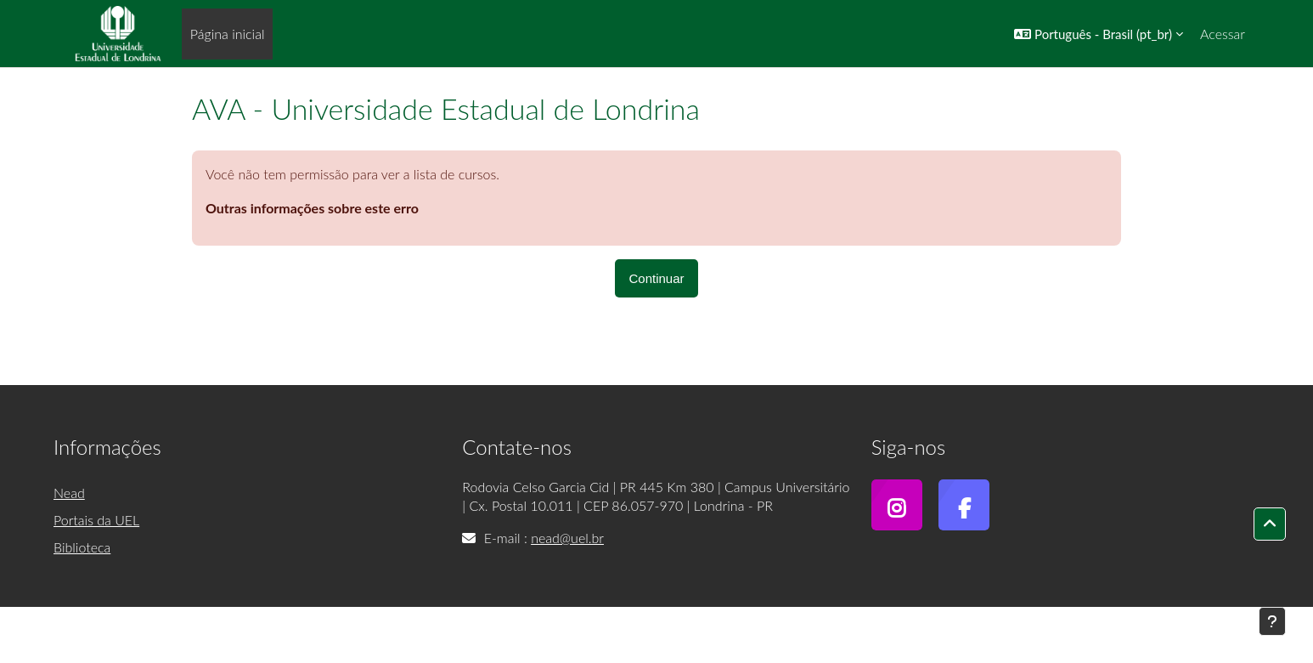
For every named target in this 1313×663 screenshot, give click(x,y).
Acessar (1222, 34)
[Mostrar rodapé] (1272, 621)
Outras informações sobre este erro (312, 208)
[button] (1098, 33)
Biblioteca (82, 547)
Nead (69, 492)
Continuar (656, 278)
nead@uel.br (567, 538)
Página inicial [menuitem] (227, 34)
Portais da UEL (96, 520)
